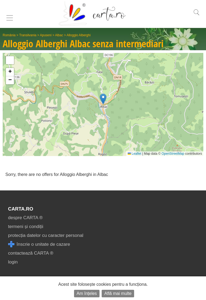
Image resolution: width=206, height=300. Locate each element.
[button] (103, 98)
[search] (196, 15)
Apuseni (46, 35)
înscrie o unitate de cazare (39, 244)
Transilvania (27, 35)
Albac (59, 35)
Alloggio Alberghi (78, 35)
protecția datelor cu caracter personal (45, 235)
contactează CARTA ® (30, 253)
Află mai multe (117, 293)
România (9, 35)
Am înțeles (87, 293)
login (13, 262)
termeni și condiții (25, 226)
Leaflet (134, 154)
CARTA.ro (20, 209)
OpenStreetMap (172, 154)
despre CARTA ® (25, 217)
